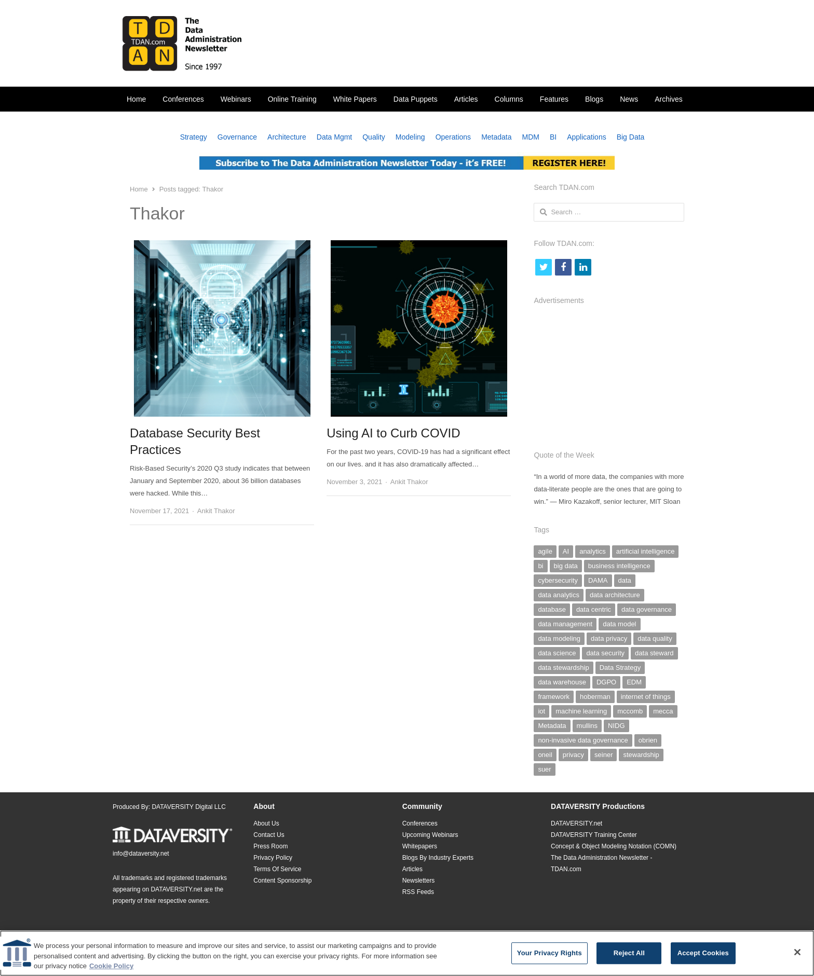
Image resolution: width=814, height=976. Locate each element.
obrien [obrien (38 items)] (648, 740)
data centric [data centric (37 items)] (593, 609)
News (629, 99)
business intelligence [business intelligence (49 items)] (619, 566)
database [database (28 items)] (552, 609)
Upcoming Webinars (430, 834)
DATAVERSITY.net (176, 889)
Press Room (270, 846)
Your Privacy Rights (549, 956)
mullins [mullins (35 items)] (587, 726)
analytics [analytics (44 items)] (592, 551)
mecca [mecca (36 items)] (663, 711)
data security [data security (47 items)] (605, 653)
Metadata (496, 137)
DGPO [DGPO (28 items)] (606, 682)
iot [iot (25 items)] (541, 711)
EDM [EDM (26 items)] (634, 682)
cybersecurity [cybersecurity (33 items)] (558, 580)
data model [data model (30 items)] (619, 624)
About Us (266, 823)
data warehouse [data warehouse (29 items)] (562, 682)
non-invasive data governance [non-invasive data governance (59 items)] (583, 740)
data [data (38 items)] (624, 580)
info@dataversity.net (141, 853)
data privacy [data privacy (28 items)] (609, 638)
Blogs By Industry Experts (437, 857)
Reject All (629, 956)
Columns (509, 99)
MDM (530, 137)
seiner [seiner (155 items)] (603, 755)
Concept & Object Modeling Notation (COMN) (613, 846)
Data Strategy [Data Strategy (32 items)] (620, 667)
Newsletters (418, 880)
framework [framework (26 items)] (553, 696)
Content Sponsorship (282, 880)
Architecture (286, 137)
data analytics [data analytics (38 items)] (558, 595)
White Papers (355, 99)
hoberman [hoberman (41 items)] (595, 696)
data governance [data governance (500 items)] (646, 609)
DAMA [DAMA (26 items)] (598, 580)
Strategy (193, 137)
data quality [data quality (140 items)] (654, 638)
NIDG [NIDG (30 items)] (616, 726)
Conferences (183, 99)
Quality (373, 137)
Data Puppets (416, 99)
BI (553, 137)
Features (554, 99)
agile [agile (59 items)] (545, 551)
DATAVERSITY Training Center (594, 834)
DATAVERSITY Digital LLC (189, 806)
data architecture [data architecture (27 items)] (615, 595)
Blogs (594, 99)
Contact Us (268, 834)
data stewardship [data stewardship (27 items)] (563, 667)
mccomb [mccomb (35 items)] (630, 711)
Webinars (236, 99)
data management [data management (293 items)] (565, 624)
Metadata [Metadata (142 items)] (552, 726)
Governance (237, 137)
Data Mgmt (334, 137)
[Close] (797, 955)
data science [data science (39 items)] (557, 653)
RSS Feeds (418, 892)
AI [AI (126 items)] (566, 551)
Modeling (410, 137)
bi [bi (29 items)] (540, 566)
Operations (453, 137)
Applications (586, 137)
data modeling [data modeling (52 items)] (559, 638)
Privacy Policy (272, 857)
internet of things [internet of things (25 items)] (646, 696)
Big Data (631, 137)
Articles (466, 99)
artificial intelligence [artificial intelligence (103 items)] (645, 551)
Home (136, 99)
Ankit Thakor (216, 511)
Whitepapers (419, 846)
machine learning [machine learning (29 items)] (581, 711)
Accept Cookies (703, 956)
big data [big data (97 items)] (566, 566)
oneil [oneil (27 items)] (545, 755)
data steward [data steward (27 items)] (654, 653)
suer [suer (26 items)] (544, 769)
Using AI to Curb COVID (393, 433)
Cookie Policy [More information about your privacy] (111, 969)
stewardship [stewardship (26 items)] (641, 755)
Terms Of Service (277, 869)
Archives (669, 99)
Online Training (292, 99)
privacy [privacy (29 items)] (573, 755)
